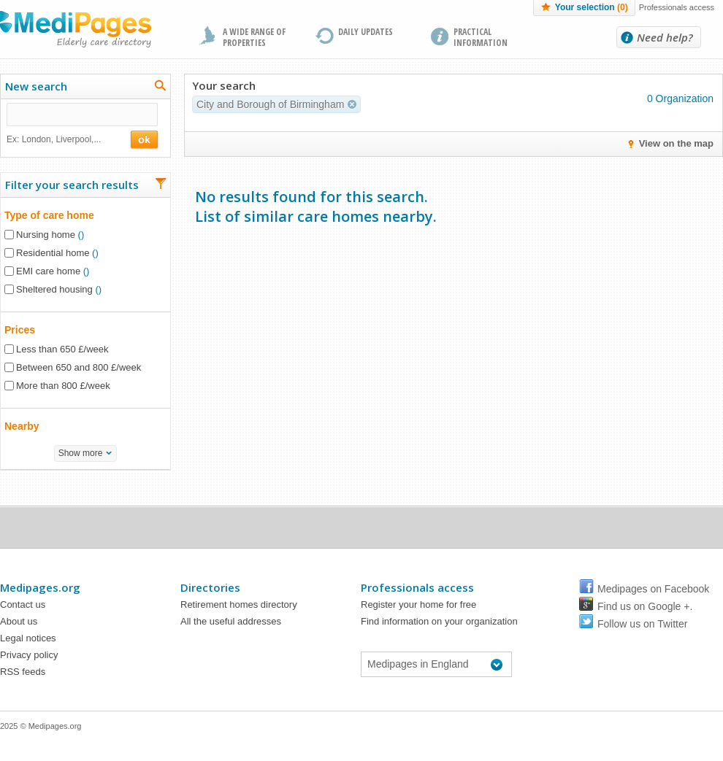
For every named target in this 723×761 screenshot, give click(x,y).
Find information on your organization (439, 621)
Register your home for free (418, 604)
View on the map (676, 143)
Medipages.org (40, 587)
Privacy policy (29, 654)
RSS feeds (22, 671)
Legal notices (28, 638)
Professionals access (676, 7)
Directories (210, 587)
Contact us (22, 604)
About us (18, 621)
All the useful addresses (230, 621)
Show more (80, 453)
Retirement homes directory (238, 604)
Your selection (591, 7)
